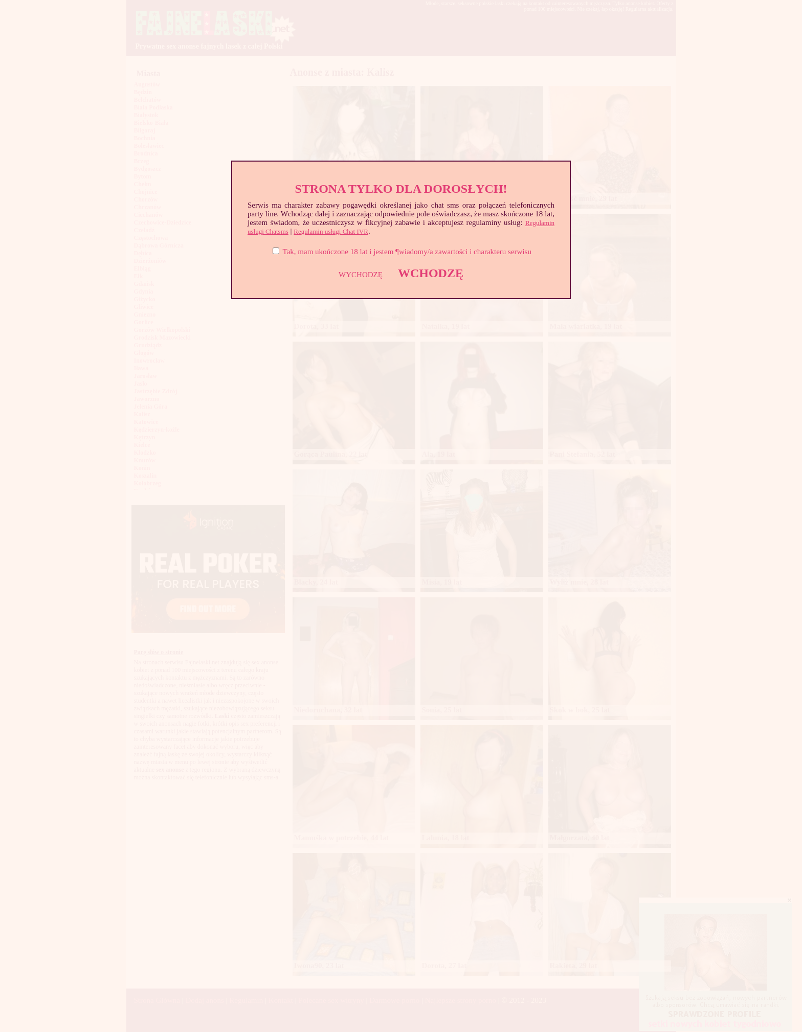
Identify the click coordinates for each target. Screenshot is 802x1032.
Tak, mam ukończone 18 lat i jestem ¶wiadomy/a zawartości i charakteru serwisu (407, 252)
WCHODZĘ (430, 273)
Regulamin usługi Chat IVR (331, 231)
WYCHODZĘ (361, 275)
